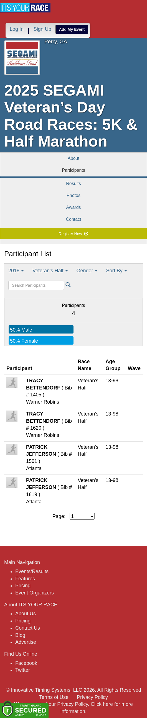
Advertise (25, 642)
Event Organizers (34, 593)
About (73, 158)
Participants (73, 170)
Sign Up (42, 29)
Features (25, 578)
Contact (73, 219)
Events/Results (32, 571)
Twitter (22, 670)
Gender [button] (87, 270)
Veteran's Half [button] (50, 270)
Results (73, 183)
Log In (17, 29)
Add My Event (72, 29)
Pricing (23, 585)
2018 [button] (16, 270)
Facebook (26, 663)
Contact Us (27, 628)
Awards (73, 207)
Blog (20, 635)
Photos (73, 195)
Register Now (73, 234)
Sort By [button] (116, 270)
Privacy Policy (92, 697)
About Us (25, 613)
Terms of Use (54, 697)
